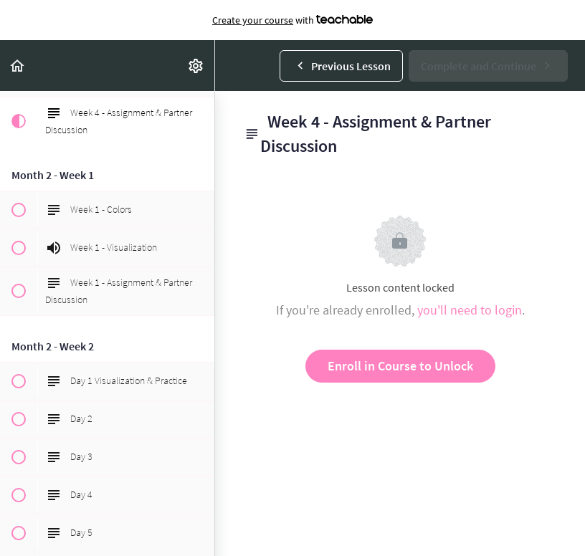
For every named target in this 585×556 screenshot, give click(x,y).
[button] (18, 65)
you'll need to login (469, 310)
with (292, 20)
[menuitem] (196, 65)
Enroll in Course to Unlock (400, 366)
